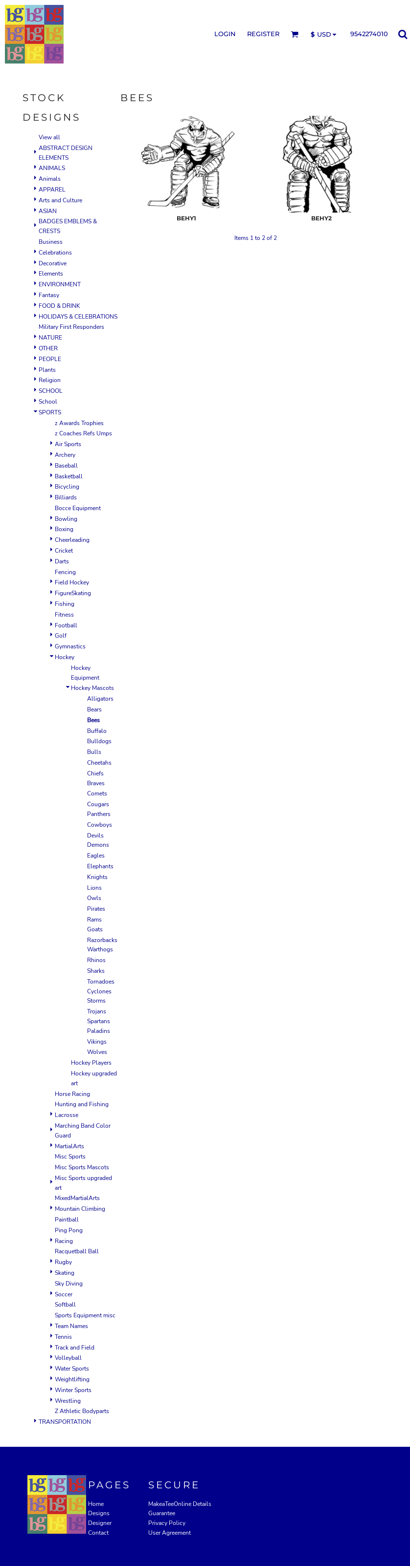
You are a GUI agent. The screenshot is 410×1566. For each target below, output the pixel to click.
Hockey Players (91, 1063)
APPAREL (52, 189)
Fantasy (49, 295)
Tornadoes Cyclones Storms (100, 991)
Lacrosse (66, 1115)
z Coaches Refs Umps (83, 433)
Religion (50, 380)
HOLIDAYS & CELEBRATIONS (78, 317)
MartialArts (69, 1146)
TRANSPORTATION (65, 1422)
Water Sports (72, 1369)
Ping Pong (69, 1230)
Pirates (96, 909)
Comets (97, 793)
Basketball (69, 476)
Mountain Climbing (80, 1209)
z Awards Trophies (79, 423)
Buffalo (97, 731)
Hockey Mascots (92, 688)
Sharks (96, 971)
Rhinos (96, 960)
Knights (97, 877)
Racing (64, 1241)
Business (51, 242)
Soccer (63, 1294)
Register (263, 34)
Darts (62, 561)
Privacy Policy (166, 1523)
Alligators (100, 699)
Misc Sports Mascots (82, 1167)
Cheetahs (99, 763)
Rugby (63, 1262)
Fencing (65, 572)
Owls (94, 898)
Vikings (97, 1042)
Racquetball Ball (77, 1251)
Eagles (96, 855)
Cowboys (99, 825)
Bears (94, 709)
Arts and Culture (60, 200)
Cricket (64, 551)
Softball (65, 1305)
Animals (50, 179)
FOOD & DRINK (59, 306)
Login (225, 34)
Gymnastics (70, 646)
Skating (64, 1273)
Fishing (64, 604)
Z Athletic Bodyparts (82, 1411)
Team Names (71, 1326)
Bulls (94, 752)
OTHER (48, 348)
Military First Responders (71, 327)
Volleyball (68, 1358)
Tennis (63, 1337)
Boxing (64, 529)
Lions (94, 888)
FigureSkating (73, 593)
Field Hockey (72, 582)
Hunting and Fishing (82, 1104)
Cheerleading (72, 540)
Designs (99, 1513)
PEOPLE (50, 359)
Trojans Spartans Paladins (98, 1021)
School (48, 402)
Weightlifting (72, 1379)
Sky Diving (69, 1283)
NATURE (50, 338)
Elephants (100, 866)
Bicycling (67, 487)
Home (96, 1504)
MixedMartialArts (77, 1198)
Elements (51, 274)
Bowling (66, 519)
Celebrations (55, 253)
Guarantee (161, 1513)
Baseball (66, 466)
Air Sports (68, 444)
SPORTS (50, 412)
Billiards (66, 497)
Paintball (67, 1219)
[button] (294, 34)
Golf (61, 636)
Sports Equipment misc (85, 1315)
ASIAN (48, 211)
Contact (98, 1533)
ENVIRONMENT (60, 284)
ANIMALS (52, 168)
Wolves (97, 1052)
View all (49, 137)
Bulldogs (99, 741)
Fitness (64, 615)
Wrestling (68, 1401)
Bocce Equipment (78, 508)
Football (66, 625)
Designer (100, 1523)
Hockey (64, 657)
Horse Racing (72, 1094)
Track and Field (74, 1347)
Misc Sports (70, 1156)
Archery (65, 455)
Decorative (53, 263)
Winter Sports (73, 1390)
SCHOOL (51, 391)
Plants (47, 370)
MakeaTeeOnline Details (179, 1504)
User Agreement (169, 1533)
